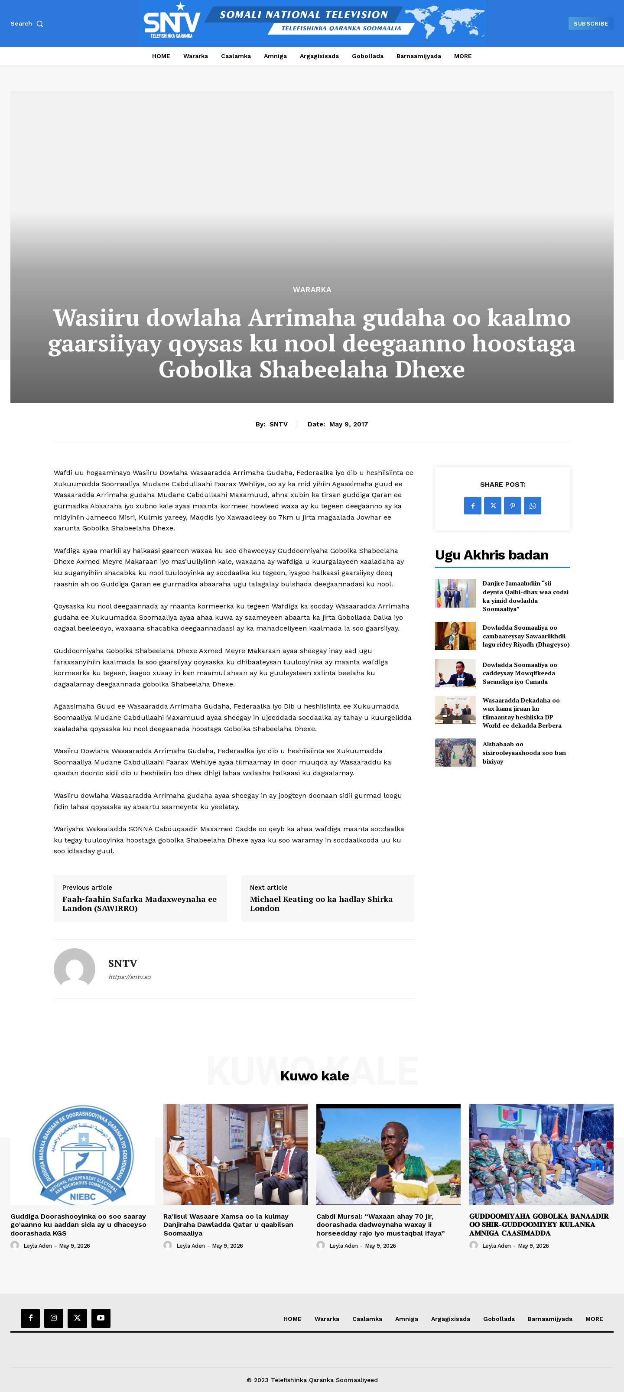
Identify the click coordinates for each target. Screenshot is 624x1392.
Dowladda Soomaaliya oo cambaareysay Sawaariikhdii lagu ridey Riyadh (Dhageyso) (526, 635)
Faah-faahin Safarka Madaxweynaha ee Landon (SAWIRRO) (139, 903)
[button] (28, 23)
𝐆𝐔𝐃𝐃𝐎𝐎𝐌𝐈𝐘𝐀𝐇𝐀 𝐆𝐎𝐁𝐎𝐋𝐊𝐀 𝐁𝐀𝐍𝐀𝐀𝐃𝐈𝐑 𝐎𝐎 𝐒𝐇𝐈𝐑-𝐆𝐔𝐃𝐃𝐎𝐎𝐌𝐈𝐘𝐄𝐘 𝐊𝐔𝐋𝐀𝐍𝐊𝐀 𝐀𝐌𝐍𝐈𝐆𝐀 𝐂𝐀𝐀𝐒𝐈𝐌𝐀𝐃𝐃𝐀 (538, 1224)
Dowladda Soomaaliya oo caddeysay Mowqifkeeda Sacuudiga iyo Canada (520, 673)
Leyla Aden (37, 1245)
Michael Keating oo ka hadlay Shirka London (321, 903)
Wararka (312, 289)
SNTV (279, 424)
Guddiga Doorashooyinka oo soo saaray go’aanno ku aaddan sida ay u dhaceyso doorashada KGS (78, 1224)
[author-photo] (16, 1245)
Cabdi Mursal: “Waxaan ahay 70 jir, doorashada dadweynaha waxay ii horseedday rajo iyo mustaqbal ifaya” (380, 1224)
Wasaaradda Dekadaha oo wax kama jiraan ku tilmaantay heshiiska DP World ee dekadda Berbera (522, 713)
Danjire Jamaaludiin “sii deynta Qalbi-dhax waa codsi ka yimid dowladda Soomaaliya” (526, 596)
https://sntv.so (129, 976)
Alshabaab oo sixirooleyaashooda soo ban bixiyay (524, 752)
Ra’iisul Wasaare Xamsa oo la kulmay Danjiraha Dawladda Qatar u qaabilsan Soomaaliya (228, 1224)
